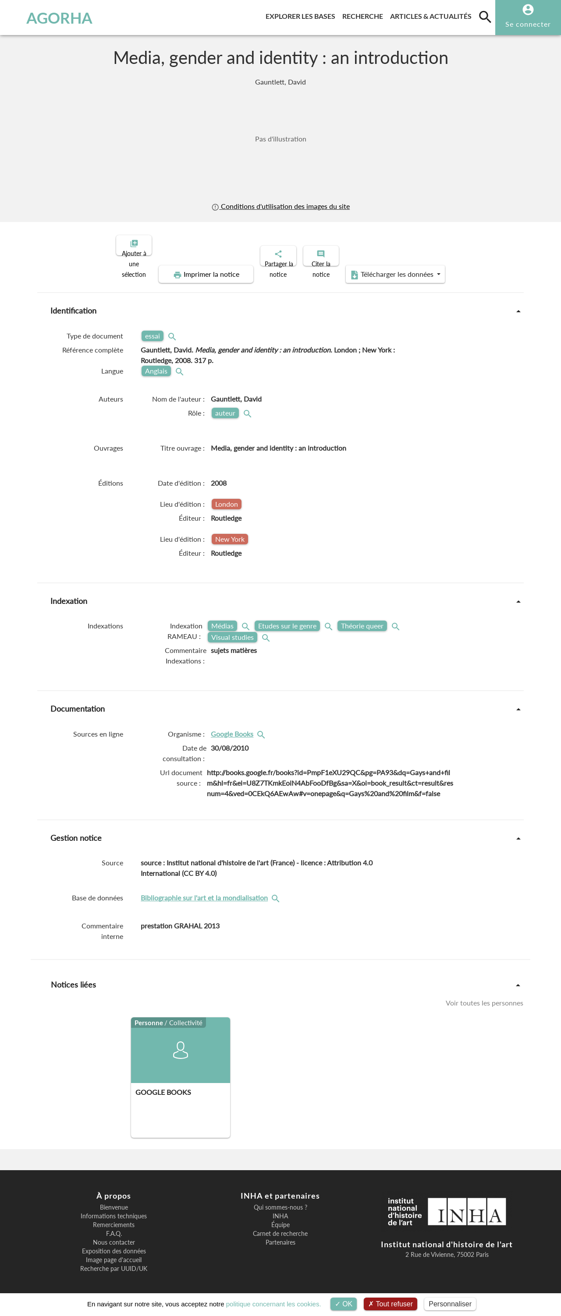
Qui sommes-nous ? (280, 1200)
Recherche (364, 14)
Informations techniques (114, 1209)
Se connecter (528, 24)
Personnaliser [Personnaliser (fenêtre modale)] (450, 1304)
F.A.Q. (114, 1226)
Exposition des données (114, 1244)
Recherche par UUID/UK (113, 1261)
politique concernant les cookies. (273, 1304)
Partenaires (280, 1235)
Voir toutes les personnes (484, 995)
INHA (280, 1209)
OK (344, 1304)
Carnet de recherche (280, 1226)
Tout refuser (390, 1304)
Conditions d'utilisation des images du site (280, 206)
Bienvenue (114, 1200)
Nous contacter (114, 1235)
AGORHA (50, 17)
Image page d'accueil (114, 1252)
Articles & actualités (432, 14)
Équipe (280, 1217)
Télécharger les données (379, 267)
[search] (485, 16)
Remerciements (114, 1217)
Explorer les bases (302, 14)
